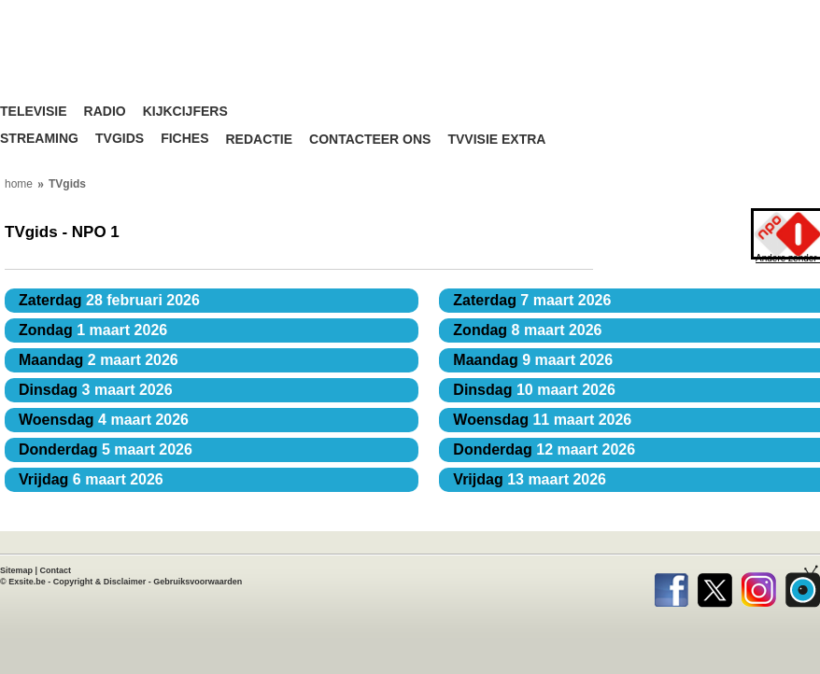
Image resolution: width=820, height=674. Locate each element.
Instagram (759, 586)
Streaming (39, 139)
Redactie (258, 140)
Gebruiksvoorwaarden (197, 581)
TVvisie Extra (496, 140)
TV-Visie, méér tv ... (116, 65)
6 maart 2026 (91, 479)
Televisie (33, 112)
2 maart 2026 (98, 360)
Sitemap (16, 570)
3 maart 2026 (96, 390)
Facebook (671, 586)
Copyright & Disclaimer (100, 581)
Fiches (184, 139)
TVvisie (802, 586)
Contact (56, 570)
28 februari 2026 (109, 300)
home (19, 184)
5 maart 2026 (105, 449)
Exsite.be (27, 581)
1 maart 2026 (93, 330)
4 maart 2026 (104, 420)
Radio (105, 112)
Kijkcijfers (185, 112)
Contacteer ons (370, 140)
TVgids (119, 139)
